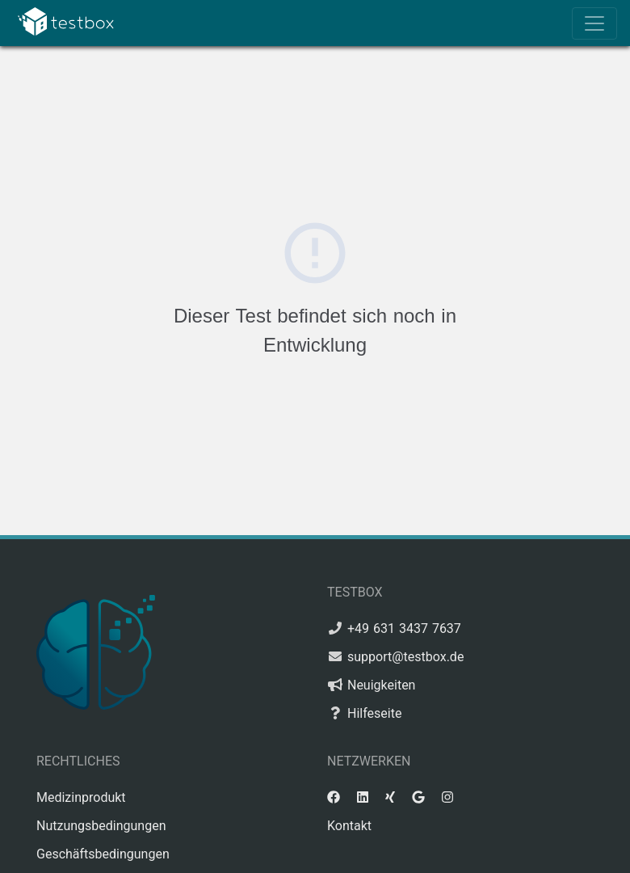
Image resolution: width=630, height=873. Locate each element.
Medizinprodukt (81, 797)
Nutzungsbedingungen (101, 825)
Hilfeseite (374, 713)
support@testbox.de (405, 656)
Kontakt (349, 825)
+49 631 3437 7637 (404, 628)
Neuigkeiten (381, 685)
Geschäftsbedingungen (103, 854)
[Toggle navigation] (594, 23)
